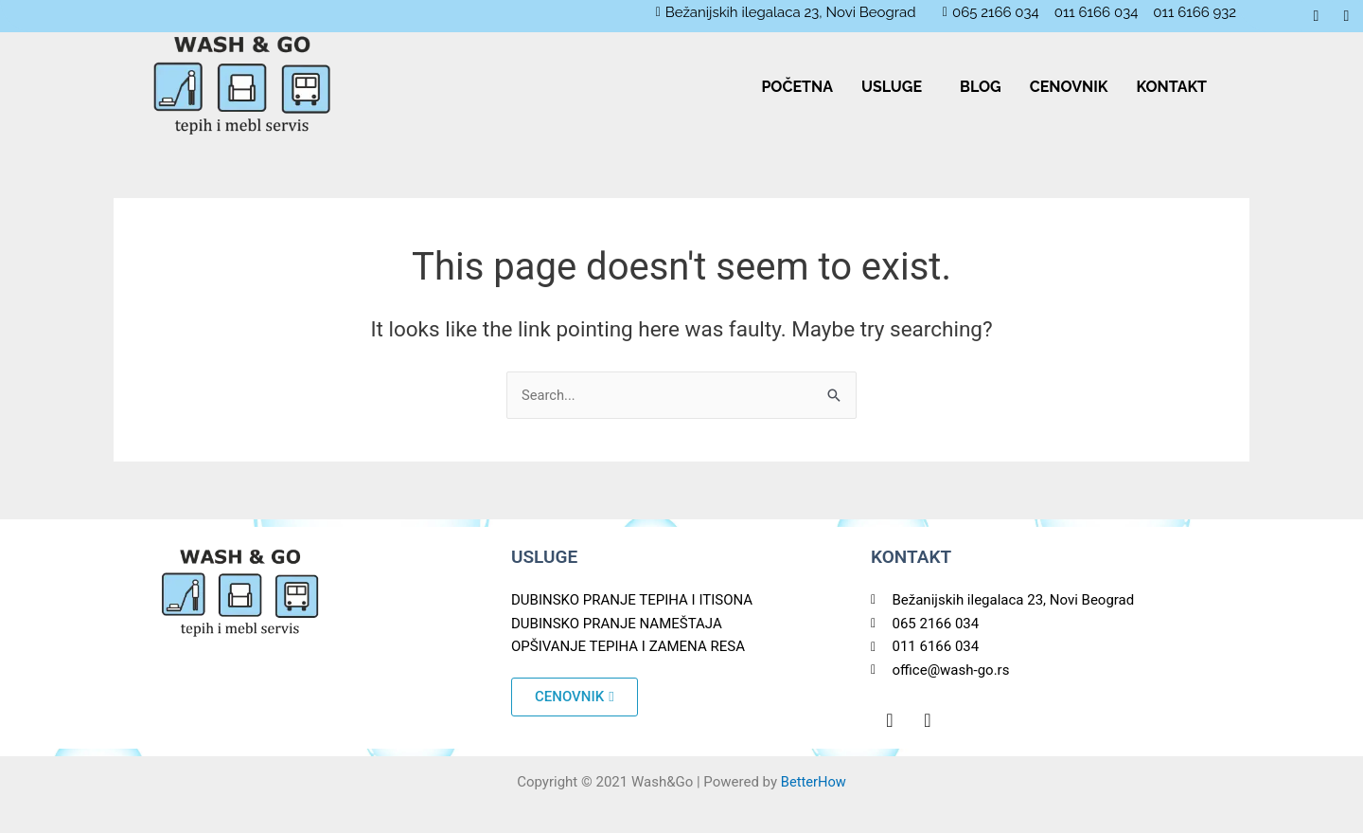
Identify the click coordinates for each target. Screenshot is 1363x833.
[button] (896, 87)
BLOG (980, 87)
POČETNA (797, 87)
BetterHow (813, 781)
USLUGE (891, 87)
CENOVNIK (1069, 87)
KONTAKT (1171, 87)
